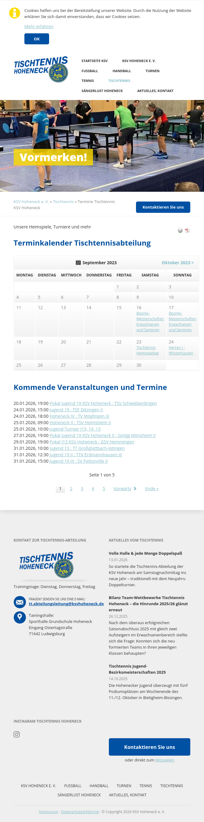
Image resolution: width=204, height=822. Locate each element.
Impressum (48, 811)
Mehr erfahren (38, 26)
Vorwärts (122, 488)
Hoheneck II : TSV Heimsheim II (80, 422)
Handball (122, 70)
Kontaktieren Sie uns (163, 207)
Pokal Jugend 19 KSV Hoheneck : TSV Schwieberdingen (103, 403)
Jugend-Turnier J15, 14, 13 (75, 429)
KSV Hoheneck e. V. (139, 60)
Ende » (151, 488)
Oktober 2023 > (178, 262)
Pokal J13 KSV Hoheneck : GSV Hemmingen (92, 442)
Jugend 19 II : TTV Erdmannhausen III (86, 454)
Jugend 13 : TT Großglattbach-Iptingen (87, 448)
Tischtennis (119, 80)
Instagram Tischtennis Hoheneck (17, 734)
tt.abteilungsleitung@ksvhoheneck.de (66, 603)
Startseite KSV (95, 60)
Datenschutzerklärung (80, 811)
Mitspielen (164, 760)
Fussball (90, 70)
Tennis (88, 80)
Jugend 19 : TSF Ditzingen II (76, 410)
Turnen (152, 70)
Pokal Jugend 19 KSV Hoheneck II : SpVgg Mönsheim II (103, 435)
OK (37, 39)
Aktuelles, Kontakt (155, 90)
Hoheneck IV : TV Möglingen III (79, 416)
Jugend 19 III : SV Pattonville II (79, 461)
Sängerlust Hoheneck (102, 90)
